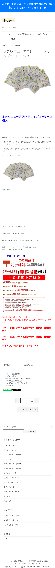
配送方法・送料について (12, 520)
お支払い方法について (11, 515)
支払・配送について (22, 34)
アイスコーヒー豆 (10, 473)
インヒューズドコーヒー (12, 468)
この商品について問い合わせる (16, 383)
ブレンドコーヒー (10, 445)
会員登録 (7, 534)
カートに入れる (27, 409)
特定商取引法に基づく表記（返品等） (19, 378)
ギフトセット (8, 496)
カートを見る (9, 39)
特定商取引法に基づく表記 (38, 561)
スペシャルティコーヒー (12, 454)
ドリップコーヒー (14, 45)
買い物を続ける (11, 385)
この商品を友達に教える (14, 381)
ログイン (7, 539)
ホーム (7, 34)
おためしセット (9, 501)
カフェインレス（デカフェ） (14, 464)
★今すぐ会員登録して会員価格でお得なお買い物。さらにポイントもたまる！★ (27, 6)
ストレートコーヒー (11, 450)
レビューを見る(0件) (13, 374)
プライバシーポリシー (22, 563)
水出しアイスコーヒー (11, 491)
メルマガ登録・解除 (11, 525)
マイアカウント (9, 529)
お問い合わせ (41, 34)
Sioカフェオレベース (11, 482)
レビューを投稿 (11, 376)
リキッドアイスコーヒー (12, 478)
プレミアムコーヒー (11, 459)
